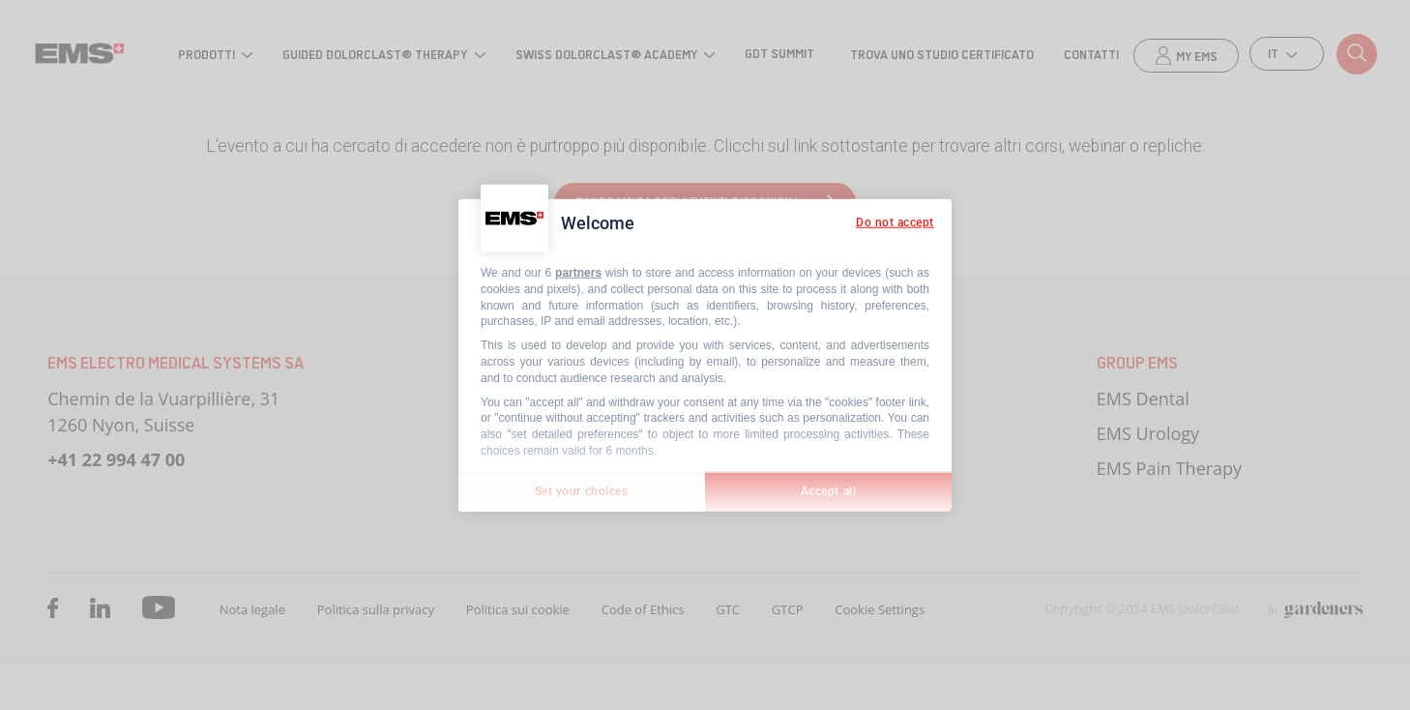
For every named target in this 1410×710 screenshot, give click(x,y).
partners (578, 273)
